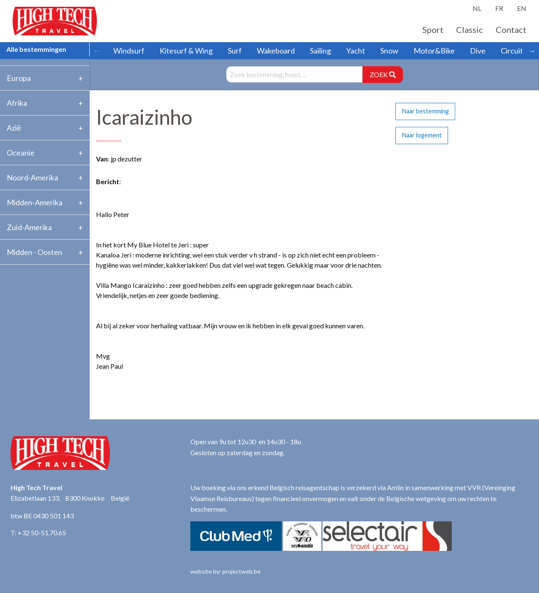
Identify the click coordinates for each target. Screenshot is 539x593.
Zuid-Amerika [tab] (29, 227)
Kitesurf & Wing (186, 50)
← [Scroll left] (97, 50)
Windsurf (128, 50)
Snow (389, 50)
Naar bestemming (425, 111)
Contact (511, 29)
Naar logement (422, 135)
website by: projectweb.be (225, 571)
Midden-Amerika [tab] (34, 202)
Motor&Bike (434, 50)
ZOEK (383, 74)
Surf (235, 50)
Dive (478, 50)
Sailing (320, 50)
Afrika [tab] (17, 102)
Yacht (355, 50)
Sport (432, 29)
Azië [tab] (14, 127)
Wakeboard (276, 50)
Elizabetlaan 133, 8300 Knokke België (70, 498)
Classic (469, 29)
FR (499, 8)
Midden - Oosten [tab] (34, 252)
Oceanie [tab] (21, 152)
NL (476, 8)
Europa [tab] (19, 78)
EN (521, 8)
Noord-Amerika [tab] (32, 177)
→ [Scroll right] (532, 50)
